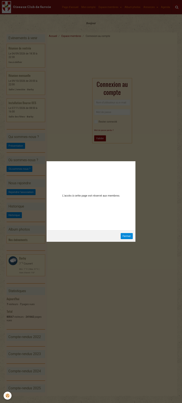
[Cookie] (8, 396)
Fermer (127, 236)
